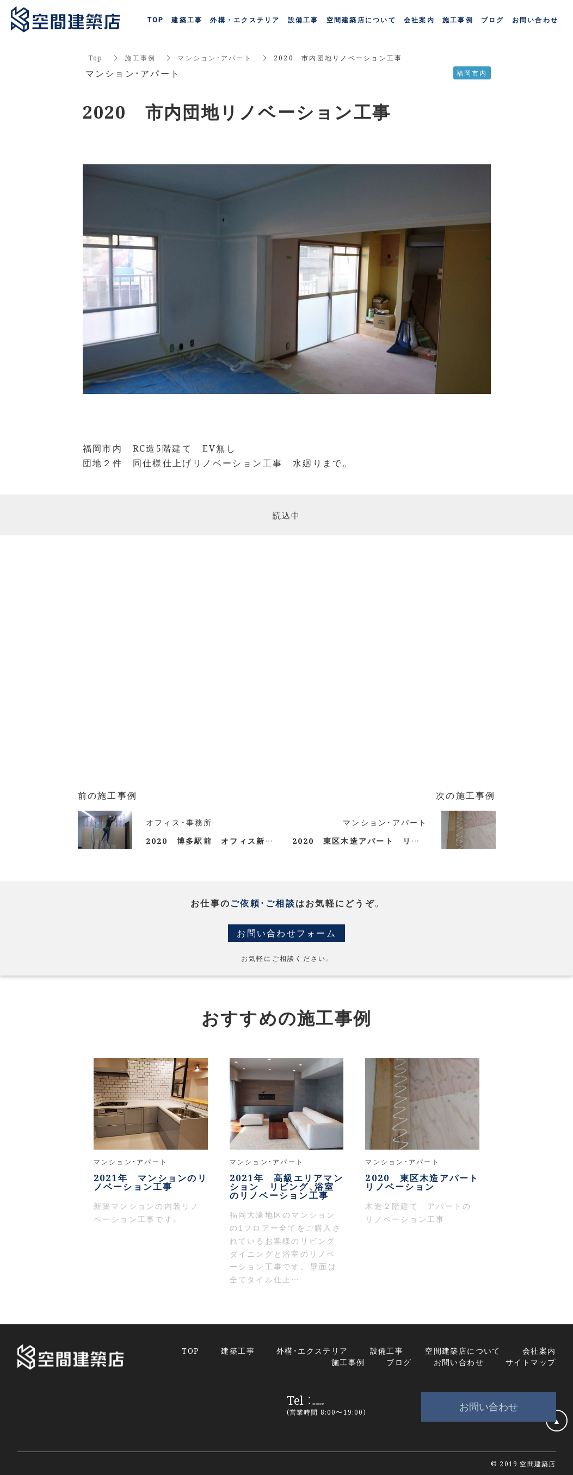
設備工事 (303, 20)
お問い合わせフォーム (286, 933)
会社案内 (419, 20)
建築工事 (186, 20)
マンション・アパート (214, 57)
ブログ (492, 20)
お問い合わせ (488, 1406)
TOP (155, 20)
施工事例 (140, 57)
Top (95, 57)
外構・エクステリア (312, 1350)
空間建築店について (361, 20)
